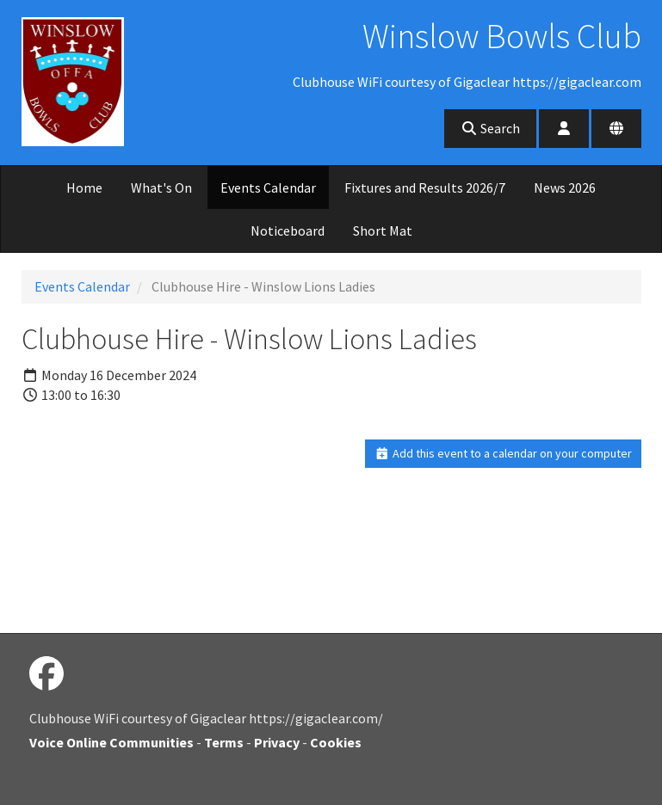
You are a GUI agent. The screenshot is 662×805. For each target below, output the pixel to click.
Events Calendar (268, 187)
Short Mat (382, 230)
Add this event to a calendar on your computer (503, 453)
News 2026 (565, 187)
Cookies (336, 742)
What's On (161, 187)
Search (490, 128)
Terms (224, 742)
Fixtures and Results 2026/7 (424, 187)
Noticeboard (288, 230)
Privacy (277, 742)
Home (84, 187)
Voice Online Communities (111, 742)
